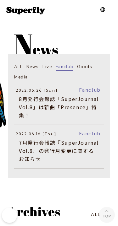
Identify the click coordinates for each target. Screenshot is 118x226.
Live (47, 67)
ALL (18, 67)
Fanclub (65, 67)
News (32, 67)
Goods (85, 67)
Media (21, 77)
